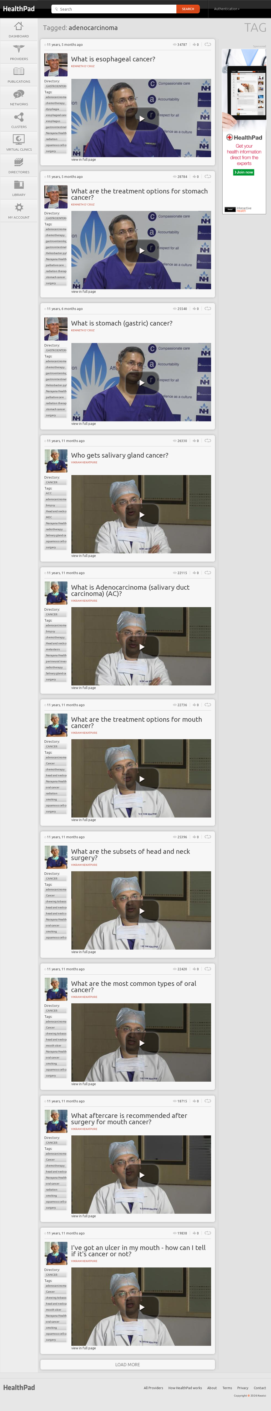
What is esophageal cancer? (113, 59)
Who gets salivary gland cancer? (119, 455)
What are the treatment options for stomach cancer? (139, 194)
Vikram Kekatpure (84, 462)
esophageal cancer (56, 115)
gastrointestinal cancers (56, 127)
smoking (51, 799)
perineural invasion (56, 661)
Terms (227, 1388)
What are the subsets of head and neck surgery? (130, 854)
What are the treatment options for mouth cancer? (136, 722)
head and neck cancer (56, 775)
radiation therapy (56, 271)
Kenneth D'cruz (83, 66)
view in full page (83, 159)
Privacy (242, 1388)
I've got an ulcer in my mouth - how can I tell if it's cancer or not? (138, 1251)
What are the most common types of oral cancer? (133, 987)
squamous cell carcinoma (56, 145)
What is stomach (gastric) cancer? (122, 323)
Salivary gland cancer (56, 535)
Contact (260, 1388)
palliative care (55, 265)
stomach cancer (55, 277)
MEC (49, 517)
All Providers (153, 1388)
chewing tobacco (56, 901)
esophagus (53, 121)
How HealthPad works (185, 1388)
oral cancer (52, 787)
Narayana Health (56, 133)
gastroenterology (56, 241)
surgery (51, 151)
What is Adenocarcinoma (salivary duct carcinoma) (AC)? (130, 590)
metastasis (53, 649)
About (212, 1388)
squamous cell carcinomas (56, 805)
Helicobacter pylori (56, 253)
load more (127, 1364)
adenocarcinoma (56, 97)
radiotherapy (54, 529)
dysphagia (52, 109)
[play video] (142, 119)
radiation (51, 139)
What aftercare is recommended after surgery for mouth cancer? (129, 1119)
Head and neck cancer (56, 511)
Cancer (51, 482)
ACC (49, 493)
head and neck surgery (56, 913)
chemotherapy (55, 103)
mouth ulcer (53, 1045)
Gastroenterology (56, 86)
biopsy (50, 505)
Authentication (227, 9)
